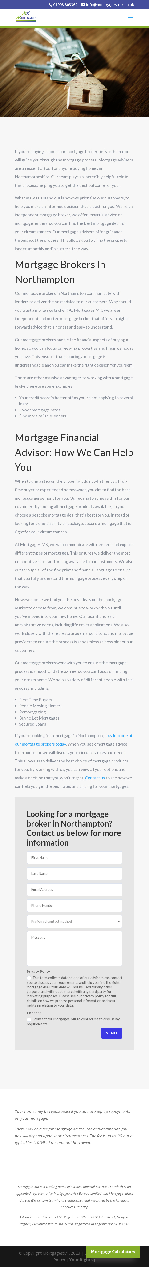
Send (111, 1033)
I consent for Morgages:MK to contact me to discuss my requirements (73, 1021)
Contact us (95, 777)
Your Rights (81, 1260)
